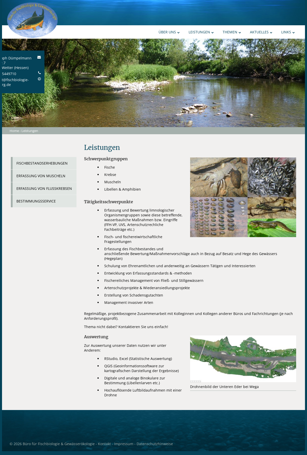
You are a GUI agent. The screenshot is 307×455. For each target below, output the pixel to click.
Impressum (123, 443)
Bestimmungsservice (36, 201)
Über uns (169, 32)
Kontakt (104, 443)
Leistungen (201, 32)
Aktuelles (261, 32)
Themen (232, 32)
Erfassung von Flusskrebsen (44, 188)
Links (288, 32)
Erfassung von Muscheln (40, 175)
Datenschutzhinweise (155, 443)
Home (14, 130)
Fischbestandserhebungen (42, 163)
